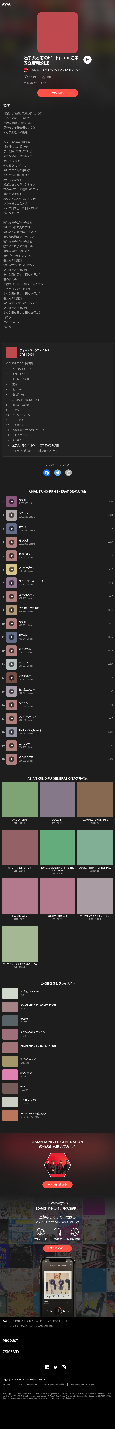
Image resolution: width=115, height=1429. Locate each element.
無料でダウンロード (57, 1248)
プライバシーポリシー (27, 1384)
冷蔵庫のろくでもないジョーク (28, 430)
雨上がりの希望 (20, 404)
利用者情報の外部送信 (54, 1384)
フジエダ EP (57, 820)
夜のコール (18, 389)
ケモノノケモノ (19, 435)
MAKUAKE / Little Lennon (95, 820)
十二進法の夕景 (20, 379)
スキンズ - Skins (19, 820)
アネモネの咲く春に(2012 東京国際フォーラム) (36, 450)
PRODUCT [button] (10, 1341)
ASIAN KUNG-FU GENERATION (60, 69)
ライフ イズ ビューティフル (20, 868)
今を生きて (18, 440)
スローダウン (19, 374)
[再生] (87, 60)
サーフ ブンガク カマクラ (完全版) (95, 916)
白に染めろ (18, 394)
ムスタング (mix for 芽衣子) (26, 399)
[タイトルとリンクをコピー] (68, 472)
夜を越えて (18, 425)
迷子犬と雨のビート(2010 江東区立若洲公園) (33, 1326)
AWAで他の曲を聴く (57, 1184)
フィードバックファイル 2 (34, 350)
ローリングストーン (22, 369)
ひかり (15, 410)
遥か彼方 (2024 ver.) (57, 916)
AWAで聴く (57, 92)
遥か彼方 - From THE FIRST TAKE (95, 868)
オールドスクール (21, 415)
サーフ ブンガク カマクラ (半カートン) (20, 964)
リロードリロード (20, 420)
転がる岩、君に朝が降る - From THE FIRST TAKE (57, 869)
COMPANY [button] (11, 1351)
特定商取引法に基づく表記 (83, 1384)
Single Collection (20, 916)
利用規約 (7, 1384)
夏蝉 (14, 384)
